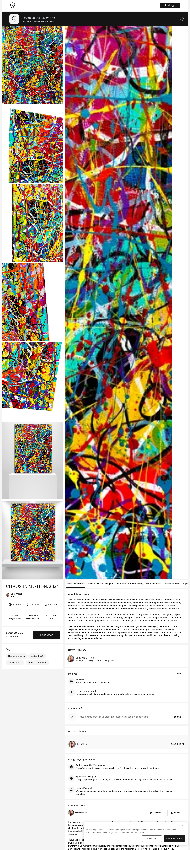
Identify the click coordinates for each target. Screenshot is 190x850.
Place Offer (46, 634)
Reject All (151, 838)
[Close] (183, 825)
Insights (109, 583)
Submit (177, 716)
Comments (120, 583)
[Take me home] (12, 5)
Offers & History (95, 583)
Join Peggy (170, 5)
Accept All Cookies (175, 838)
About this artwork (75, 583)
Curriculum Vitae (171, 583)
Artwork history (135, 583)
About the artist (153, 583)
